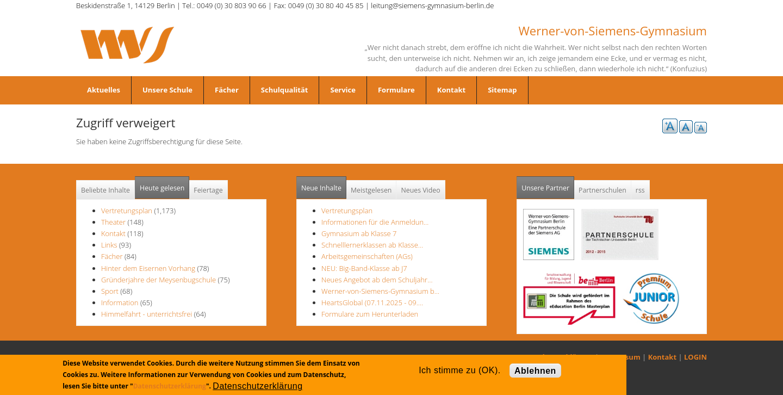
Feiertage (208, 190)
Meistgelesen (371, 190)
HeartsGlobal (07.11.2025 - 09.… (372, 302)
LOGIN (695, 357)
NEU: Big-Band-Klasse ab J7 (364, 268)
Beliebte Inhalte (105, 190)
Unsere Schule (167, 90)
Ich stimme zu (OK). (459, 370)
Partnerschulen (602, 190)
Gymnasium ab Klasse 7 (358, 233)
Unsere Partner (547, 185)
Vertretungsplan (126, 210)
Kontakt (451, 90)
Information (120, 302)
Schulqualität (284, 90)
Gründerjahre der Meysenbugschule (159, 280)
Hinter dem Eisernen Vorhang (149, 268)
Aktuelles (103, 90)
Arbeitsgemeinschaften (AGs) (367, 256)
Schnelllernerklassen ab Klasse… (372, 245)
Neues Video (420, 190)
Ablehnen (535, 370)
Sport (110, 291)
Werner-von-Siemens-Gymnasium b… (380, 291)
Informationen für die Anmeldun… (374, 222)
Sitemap (502, 90)
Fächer (227, 90)
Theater (113, 222)
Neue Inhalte (321, 188)
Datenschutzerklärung (169, 386)
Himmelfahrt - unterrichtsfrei (146, 314)
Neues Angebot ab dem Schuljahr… (376, 280)
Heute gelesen (162, 188)
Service (342, 90)
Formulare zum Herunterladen (369, 314)
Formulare (396, 90)
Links (109, 245)
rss (640, 190)
